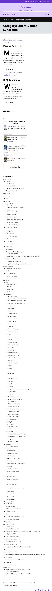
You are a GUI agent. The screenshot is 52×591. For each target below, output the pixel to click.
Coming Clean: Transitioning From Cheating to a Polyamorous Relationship (23, 531)
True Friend (10, 386)
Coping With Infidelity (11, 534)
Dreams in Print (10, 496)
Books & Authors (11, 456)
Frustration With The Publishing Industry (15, 516)
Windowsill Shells (12, 391)
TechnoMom (26, 7)
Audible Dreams (10, 491)
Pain (4, 42)
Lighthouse (10, 431)
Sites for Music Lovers (12, 292)
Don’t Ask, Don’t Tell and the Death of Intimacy (16, 541)
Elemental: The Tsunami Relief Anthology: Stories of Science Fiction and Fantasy (16, 129)
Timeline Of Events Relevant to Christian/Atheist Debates (20, 574)
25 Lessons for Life (11, 450)
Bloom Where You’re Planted (14, 319)
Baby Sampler (11, 311)
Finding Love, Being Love (11, 544)
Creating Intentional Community (13, 536)
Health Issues (7, 201)
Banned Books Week (10, 506)
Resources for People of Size (13, 278)
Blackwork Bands (12, 316)
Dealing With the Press (11, 511)
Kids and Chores (10, 233)
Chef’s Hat (10, 326)
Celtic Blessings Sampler (13, 426)
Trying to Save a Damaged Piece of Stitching (18, 389)
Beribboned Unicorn (12, 313)
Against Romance (10, 526)
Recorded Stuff (10, 289)
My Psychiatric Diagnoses (13, 222)
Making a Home (9, 246)
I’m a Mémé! (12, 46)
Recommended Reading (11, 552)
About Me (8, 181)
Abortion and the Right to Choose (13, 268)
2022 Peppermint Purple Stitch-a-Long (17, 303)
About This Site (7, 179)
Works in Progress (11, 424)
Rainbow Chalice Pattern (13, 414)
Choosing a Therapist (11, 214)
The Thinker (10, 381)
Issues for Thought (8, 266)
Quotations (8, 444)
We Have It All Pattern (13, 419)
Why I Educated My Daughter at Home (15, 251)
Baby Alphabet (11, 308)
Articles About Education (12, 253)
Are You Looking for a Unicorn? (13, 528)
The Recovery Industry (11, 273)
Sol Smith (6, 152)
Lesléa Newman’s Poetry (12, 468)
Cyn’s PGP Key (7, 196)
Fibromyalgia (20, 40)
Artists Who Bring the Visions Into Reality (16, 488)
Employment (19, 72)
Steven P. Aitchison (11, 160)
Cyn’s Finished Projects (12, 296)
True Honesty (9, 562)
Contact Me (7, 193)
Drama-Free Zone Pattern (14, 403)
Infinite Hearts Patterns (13, 409)
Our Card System (9, 249)
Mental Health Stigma (11, 217)
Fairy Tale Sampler (12, 337)
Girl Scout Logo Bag (12, 342)
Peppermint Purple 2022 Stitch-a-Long (17, 436)
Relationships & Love (9, 524)
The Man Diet (9, 557)
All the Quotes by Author (12, 446)
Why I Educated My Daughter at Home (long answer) (19, 264)
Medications (13, 74)
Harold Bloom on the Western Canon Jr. (16, 463)
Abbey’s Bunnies (11, 306)
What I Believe (7, 567)
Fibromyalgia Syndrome (11, 203)
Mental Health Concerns (11, 210)
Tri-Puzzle (10, 439)
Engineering (10, 334)
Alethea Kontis (7, 132)
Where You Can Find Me (12, 185)
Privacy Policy (7, 521)
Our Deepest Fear (11, 476)
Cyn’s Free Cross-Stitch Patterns (14, 399)
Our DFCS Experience (12, 236)
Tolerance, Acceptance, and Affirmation (14, 560)
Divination (8, 514)
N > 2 (7, 549)
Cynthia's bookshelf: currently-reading (15, 122)
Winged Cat (10, 394)
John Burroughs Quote (13, 352)
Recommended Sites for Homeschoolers (16, 258)
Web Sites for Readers (12, 484)
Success (10, 376)
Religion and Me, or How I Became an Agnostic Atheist (18, 569)
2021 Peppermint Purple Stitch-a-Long (17, 300)
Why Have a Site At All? (11, 191)
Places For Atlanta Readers (13, 479)
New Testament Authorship (13, 571)
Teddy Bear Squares (12, 378)
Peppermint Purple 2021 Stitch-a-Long (17, 434)
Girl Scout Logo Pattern (13, 406)
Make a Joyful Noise (12, 357)
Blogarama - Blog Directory (10, 585)
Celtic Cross (10, 324)
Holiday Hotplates (12, 350)
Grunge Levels (9, 241)
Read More (9, 69)
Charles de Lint (10, 141)
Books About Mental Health (13, 212)
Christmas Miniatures (13, 329)
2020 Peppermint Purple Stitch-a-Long (17, 298)
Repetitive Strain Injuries (11, 227)
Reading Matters (9, 449)
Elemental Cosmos (12, 332)
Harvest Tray (11, 347)
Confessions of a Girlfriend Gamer (13, 508)
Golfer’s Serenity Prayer (13, 345)
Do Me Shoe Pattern (12, 401)
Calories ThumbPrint (12, 321)
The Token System (11, 238)
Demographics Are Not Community (14, 539)
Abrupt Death (9, 503)
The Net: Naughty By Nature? (12, 519)
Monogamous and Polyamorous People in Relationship (18, 547)
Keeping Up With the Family (12, 244)
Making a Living (10, 183)
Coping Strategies (7, 39)
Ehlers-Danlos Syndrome (9, 72)
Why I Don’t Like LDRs (11, 565)
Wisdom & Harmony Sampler (15, 396)
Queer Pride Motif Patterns (14, 411)
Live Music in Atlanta (11, 284)
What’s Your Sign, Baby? (13, 442)
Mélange (10, 365)
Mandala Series (11, 360)
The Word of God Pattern (14, 416)
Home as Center (8, 230)
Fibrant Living (12, 40)
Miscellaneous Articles (9, 501)
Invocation (9, 466)
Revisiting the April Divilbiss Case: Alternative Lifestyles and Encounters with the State (25, 554)
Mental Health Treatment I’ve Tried (15, 219)
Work (18, 74)
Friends (6, 198)
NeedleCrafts (8, 294)
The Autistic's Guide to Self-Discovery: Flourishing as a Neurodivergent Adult (15, 148)
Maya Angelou (10, 474)
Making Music (10, 286)
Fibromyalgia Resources (12, 205)
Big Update (12, 79)
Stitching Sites (10, 422)
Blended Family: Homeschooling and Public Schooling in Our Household (23, 256)
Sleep (7, 42)
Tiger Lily (10, 383)
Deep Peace (10, 429)
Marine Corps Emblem (13, 363)
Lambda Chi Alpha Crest (13, 355)
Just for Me (6, 280)
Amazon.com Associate (12, 453)
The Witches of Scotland (13, 158)
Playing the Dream (11, 499)
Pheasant (10, 368)
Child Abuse (8, 271)
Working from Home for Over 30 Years (16, 188)
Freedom (10, 339)
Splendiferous (11, 373)
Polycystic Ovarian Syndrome (12, 225)
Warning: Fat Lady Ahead (11, 276)
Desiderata (9, 461)
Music (7, 282)
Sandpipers (10, 370)
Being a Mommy (9, 232)
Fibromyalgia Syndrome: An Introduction (16, 207)
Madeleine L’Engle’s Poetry (13, 471)
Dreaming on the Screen (12, 494)
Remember (9, 481)
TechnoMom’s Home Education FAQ (15, 261)
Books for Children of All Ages (14, 458)
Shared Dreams (9, 487)
